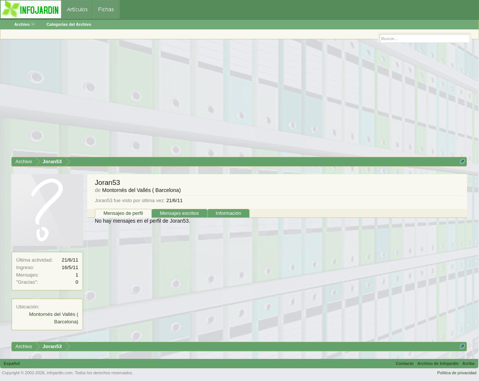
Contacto (405, 363)
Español (12, 363)
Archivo (24, 24)
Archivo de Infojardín (438, 363)
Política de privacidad (456, 373)
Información (228, 213)
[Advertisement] (236, 100)
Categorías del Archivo (68, 24)
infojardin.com (59, 373)
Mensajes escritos (179, 213)
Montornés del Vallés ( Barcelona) (141, 190)
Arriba (469, 363)
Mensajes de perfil (123, 213)
